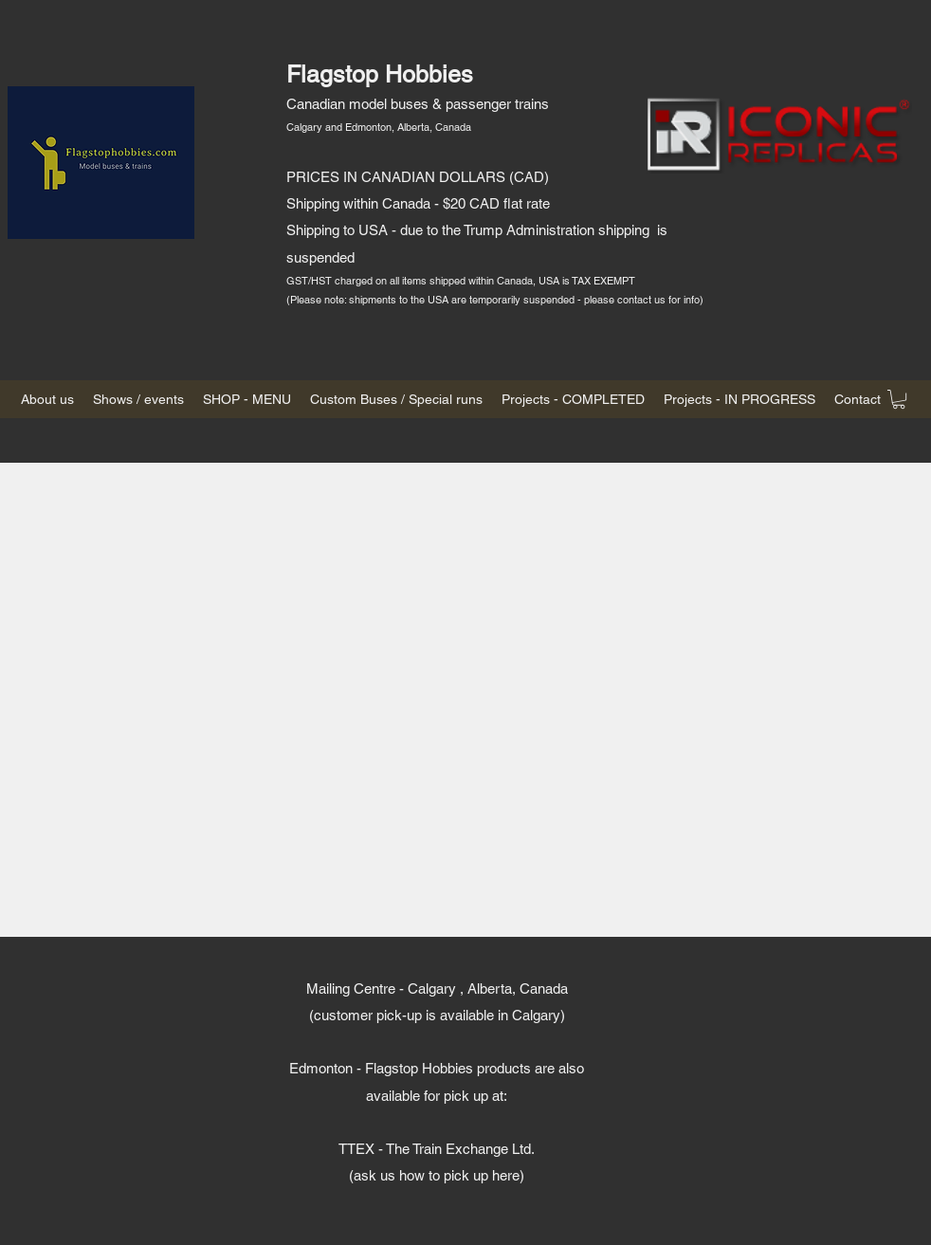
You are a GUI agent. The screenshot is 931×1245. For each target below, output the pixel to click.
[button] (898, 399)
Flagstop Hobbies (379, 74)
